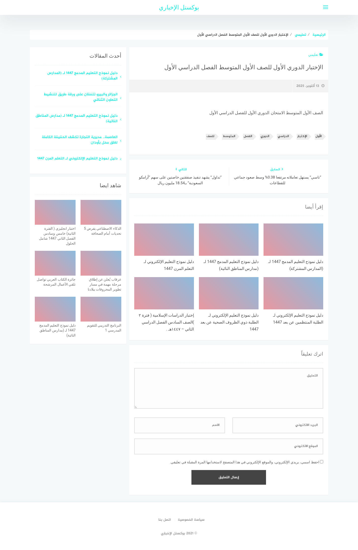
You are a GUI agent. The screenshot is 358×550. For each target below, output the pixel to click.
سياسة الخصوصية (191, 520)
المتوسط (229, 136)
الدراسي (283, 136)
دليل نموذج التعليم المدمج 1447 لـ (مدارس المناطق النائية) (77, 119)
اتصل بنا (164, 520)
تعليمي (315, 55)
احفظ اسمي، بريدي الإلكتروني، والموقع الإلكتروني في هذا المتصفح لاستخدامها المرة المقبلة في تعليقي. (244, 462)
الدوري (265, 136)
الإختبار (302, 136)
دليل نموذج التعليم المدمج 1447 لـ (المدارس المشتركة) (82, 76)
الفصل (248, 136)
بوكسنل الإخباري (179, 7)
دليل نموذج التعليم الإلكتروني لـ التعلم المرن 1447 (77, 159)
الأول (318, 136)
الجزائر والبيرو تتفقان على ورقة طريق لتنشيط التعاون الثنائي (81, 97)
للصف (210, 136)
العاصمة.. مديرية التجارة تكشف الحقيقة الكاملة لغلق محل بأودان (80, 140)
